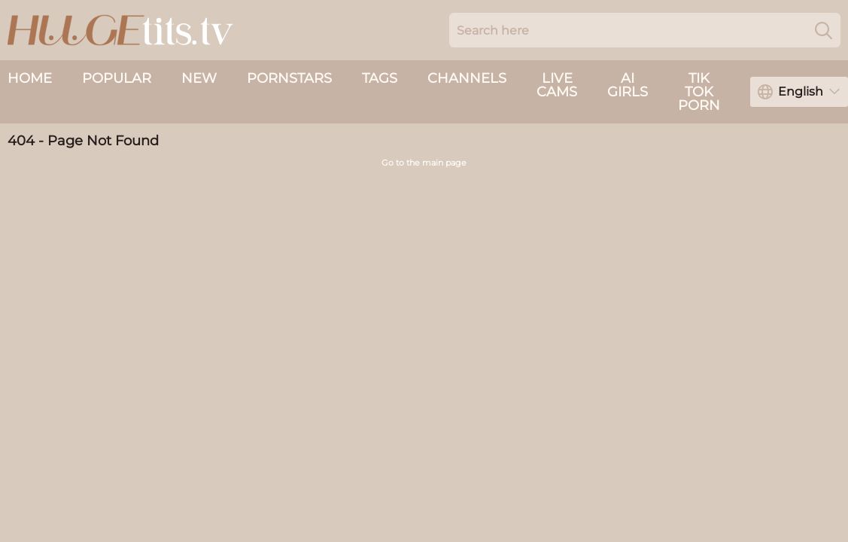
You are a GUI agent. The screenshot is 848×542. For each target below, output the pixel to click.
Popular (116, 78)
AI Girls (627, 85)
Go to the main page (424, 163)
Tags (379, 78)
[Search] (823, 30)
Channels (466, 78)
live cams (556, 85)
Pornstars (289, 78)
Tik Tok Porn (699, 92)
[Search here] (644, 30)
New (199, 78)
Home (30, 78)
